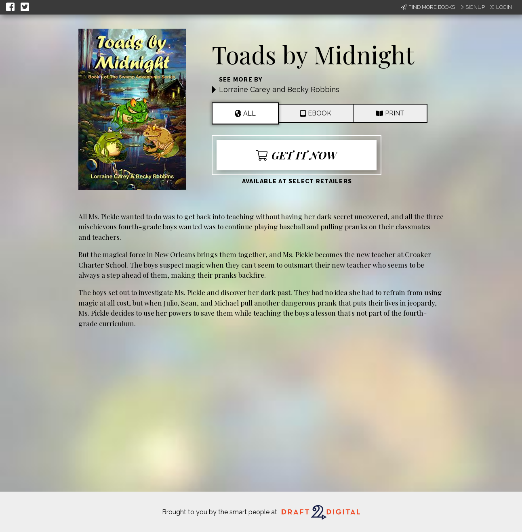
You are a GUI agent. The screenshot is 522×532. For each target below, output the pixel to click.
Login (500, 7)
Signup (472, 7)
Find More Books (428, 7)
